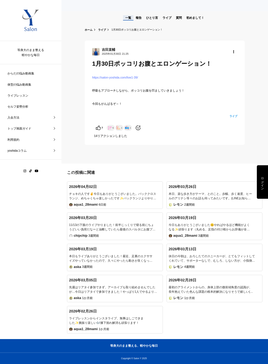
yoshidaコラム (17, 150)
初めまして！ (195, 17)
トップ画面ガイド (19, 128)
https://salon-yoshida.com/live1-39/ (115, 77)
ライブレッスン (17, 95)
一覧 (128, 17)
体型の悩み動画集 (19, 84)
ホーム (88, 29)
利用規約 (13, 139)
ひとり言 (152, 17)
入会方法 (13, 117)
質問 (179, 17)
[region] (30, 182)
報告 (139, 17)
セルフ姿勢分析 (17, 106)
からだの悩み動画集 (20, 73)
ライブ (166, 17)
